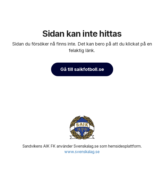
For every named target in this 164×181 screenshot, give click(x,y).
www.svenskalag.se (82, 151)
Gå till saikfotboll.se (82, 69)
